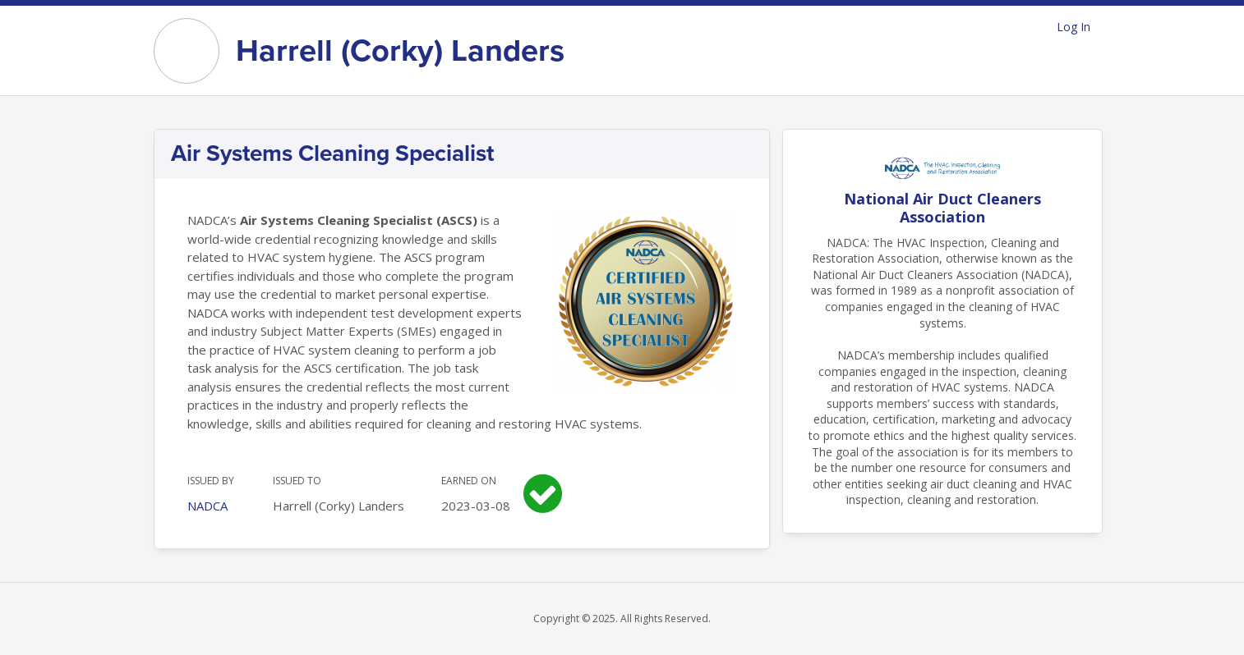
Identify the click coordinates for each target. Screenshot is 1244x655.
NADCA (207, 505)
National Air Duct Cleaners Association (942, 208)
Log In (1073, 26)
